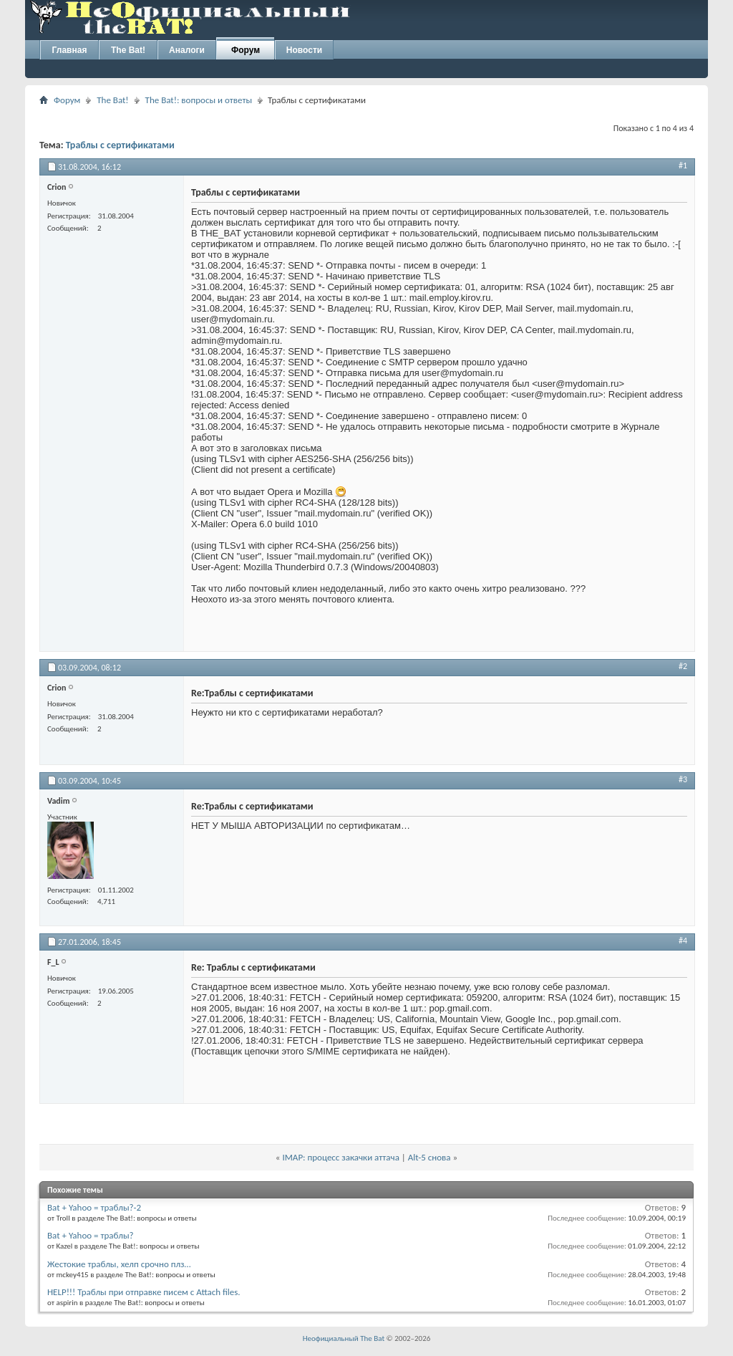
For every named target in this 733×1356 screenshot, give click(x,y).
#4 (683, 941)
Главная (69, 50)
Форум (245, 50)
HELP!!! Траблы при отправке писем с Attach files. (144, 1292)
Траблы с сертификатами (120, 145)
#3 (683, 779)
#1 (683, 165)
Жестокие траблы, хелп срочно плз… (119, 1264)
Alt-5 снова (429, 1157)
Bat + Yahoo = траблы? (90, 1235)
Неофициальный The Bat (343, 1338)
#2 (683, 666)
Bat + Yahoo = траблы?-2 (94, 1207)
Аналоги (187, 50)
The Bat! (128, 50)
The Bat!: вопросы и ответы (198, 100)
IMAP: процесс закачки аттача (340, 1157)
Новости (304, 50)
